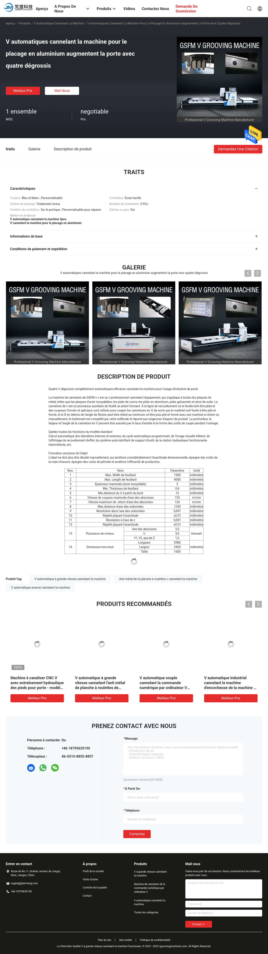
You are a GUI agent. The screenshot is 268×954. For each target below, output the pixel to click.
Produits (24, 23)
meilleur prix (22, 91)
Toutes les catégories (146, 912)
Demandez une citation (238, 149)
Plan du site (104, 940)
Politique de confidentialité (155, 940)
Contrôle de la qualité (95, 887)
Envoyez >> (198, 924)
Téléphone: (132, 810)
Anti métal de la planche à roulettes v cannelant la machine (158, 579)
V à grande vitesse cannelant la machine (150, 873)
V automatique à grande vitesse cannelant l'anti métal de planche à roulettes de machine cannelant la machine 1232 (101, 688)
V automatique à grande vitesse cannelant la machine (70, 579)
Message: (131, 738)
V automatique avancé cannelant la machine (40, 587)
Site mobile (125, 940)
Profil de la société (93, 871)
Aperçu (10, 23)
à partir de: (132, 788)
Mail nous (62, 91)
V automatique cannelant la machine (59, 23)
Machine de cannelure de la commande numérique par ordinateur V (149, 888)
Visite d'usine (90, 879)
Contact (87, 895)
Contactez (137, 834)
